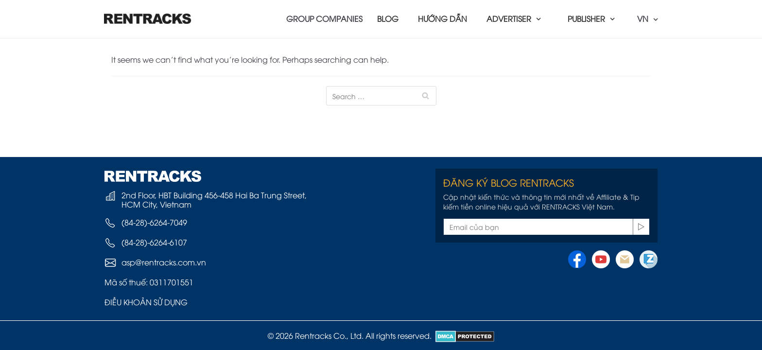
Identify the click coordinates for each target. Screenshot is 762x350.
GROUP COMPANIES (324, 18)
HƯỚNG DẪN (442, 18)
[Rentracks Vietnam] (147, 19)
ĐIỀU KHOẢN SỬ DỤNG (146, 302)
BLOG (387, 18)
